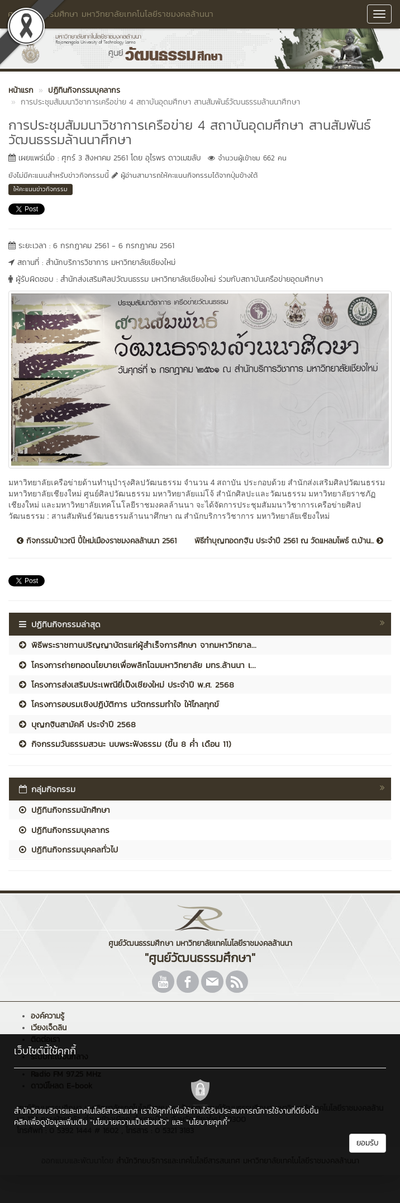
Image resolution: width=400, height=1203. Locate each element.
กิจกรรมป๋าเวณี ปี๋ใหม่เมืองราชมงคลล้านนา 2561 (97, 541)
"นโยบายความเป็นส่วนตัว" (129, 1122)
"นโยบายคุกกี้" (208, 1122)
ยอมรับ (367, 1143)
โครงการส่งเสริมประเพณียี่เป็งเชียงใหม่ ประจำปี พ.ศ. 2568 (125, 684)
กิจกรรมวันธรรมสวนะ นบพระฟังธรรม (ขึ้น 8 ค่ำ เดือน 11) (124, 743)
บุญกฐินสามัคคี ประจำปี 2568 (76, 724)
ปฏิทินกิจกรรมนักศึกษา (63, 809)
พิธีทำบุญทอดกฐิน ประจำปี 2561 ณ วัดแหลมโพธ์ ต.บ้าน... (288, 541)
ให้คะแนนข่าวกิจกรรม (40, 188)
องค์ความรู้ (47, 1016)
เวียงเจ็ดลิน (48, 1028)
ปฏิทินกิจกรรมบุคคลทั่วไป (67, 849)
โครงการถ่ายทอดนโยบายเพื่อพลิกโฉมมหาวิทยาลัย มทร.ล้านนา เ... (136, 665)
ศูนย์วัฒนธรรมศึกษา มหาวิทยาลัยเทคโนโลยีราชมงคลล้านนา (110, 13)
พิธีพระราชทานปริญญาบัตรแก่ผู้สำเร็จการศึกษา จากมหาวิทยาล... (136, 644)
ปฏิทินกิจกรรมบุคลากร (63, 829)
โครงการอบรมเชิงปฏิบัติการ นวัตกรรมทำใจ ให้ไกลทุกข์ (118, 704)
